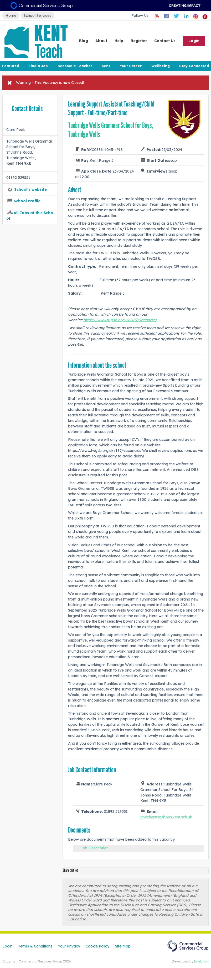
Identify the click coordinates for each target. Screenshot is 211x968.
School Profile (27, 201)
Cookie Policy (97, 946)
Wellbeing (160, 66)
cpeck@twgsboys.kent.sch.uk (166, 817)
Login (193, 40)
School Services (37, 15)
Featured (10, 66)
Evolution (201, 961)
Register (139, 40)
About (101, 40)
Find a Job (38, 66)
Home (11, 15)
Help (119, 40)
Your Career (131, 66)
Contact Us (165, 40)
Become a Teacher (75, 66)
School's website (30, 189)
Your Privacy (69, 946)
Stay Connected (194, 66)
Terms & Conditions (35, 946)
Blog (83, 40)
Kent (106, 66)
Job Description (95, 848)
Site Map (123, 946)
